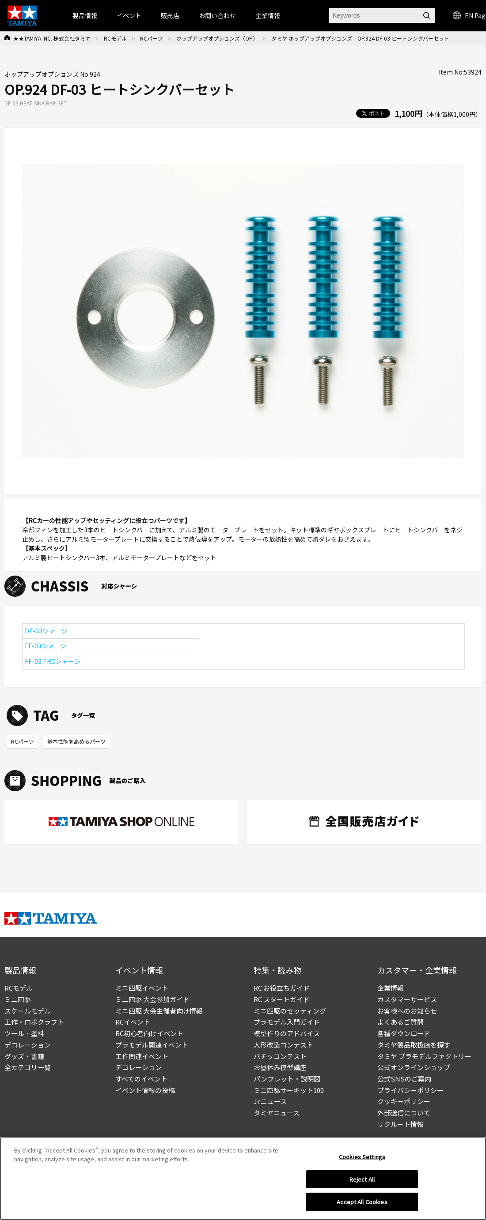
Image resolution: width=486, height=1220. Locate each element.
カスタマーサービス (407, 999)
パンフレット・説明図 (287, 1078)
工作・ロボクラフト (34, 1021)
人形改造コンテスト (283, 1044)
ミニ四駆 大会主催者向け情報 (159, 1010)
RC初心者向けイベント (149, 1033)
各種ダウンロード (403, 1033)
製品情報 (84, 15)
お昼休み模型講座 (280, 1067)
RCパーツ (151, 38)
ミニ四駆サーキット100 (289, 1090)
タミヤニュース (277, 1112)
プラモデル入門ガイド (287, 1021)
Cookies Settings (362, 1157)
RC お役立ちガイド (282, 987)
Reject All (362, 1179)
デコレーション (27, 1044)
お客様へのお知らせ (407, 1010)
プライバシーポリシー (410, 1090)
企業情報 (390, 987)
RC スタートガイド (282, 999)
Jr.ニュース (270, 1101)
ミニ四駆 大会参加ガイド (152, 999)
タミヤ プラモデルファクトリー (424, 1056)
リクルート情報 (400, 1124)
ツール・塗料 (24, 1033)
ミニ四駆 (17, 999)
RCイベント (132, 1021)
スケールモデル (27, 1010)
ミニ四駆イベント (141, 987)
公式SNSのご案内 (404, 1078)
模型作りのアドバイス (287, 1033)
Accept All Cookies (362, 1202)
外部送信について (403, 1112)
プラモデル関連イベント (151, 1044)
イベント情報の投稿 (145, 1090)
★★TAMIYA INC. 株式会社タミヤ (52, 38)
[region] (243, 1178)
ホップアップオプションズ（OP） (217, 38)
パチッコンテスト (280, 1056)
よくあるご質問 (400, 1021)
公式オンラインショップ (413, 1067)
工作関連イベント (141, 1056)
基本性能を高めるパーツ (76, 741)
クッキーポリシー (403, 1101)
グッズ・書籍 (24, 1056)
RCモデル (115, 38)
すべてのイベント (141, 1078)
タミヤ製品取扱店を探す (413, 1044)
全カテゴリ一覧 (27, 1067)
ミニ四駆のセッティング (290, 1010)
